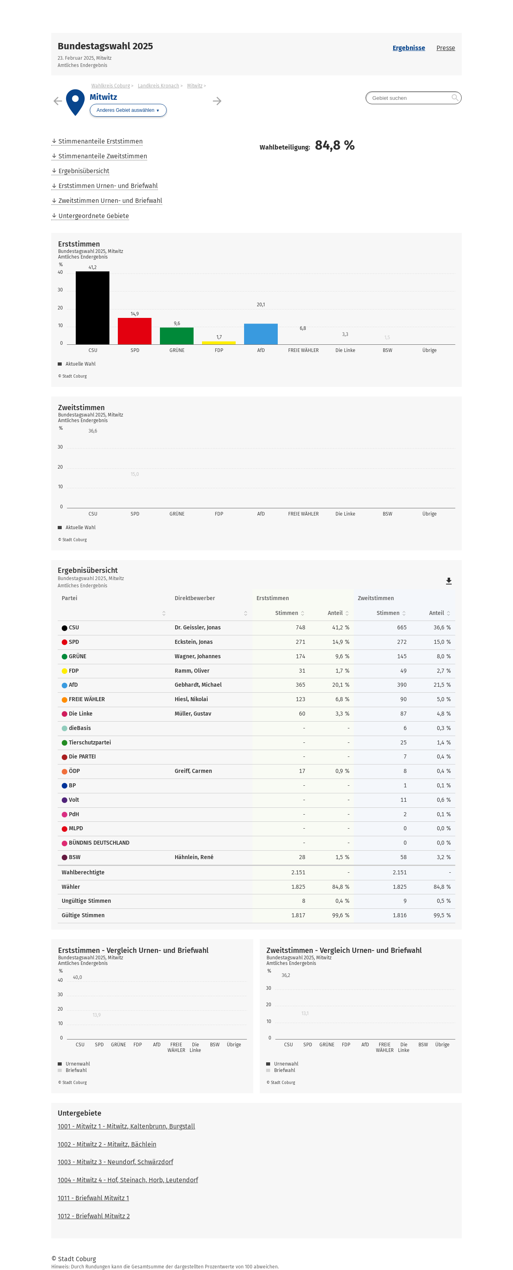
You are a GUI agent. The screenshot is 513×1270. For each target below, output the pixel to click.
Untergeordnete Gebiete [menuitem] (94, 216)
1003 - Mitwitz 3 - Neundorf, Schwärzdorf (115, 1162)
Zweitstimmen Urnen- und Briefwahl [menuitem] (110, 200)
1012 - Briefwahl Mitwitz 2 (94, 1216)
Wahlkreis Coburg (110, 86)
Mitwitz (194, 86)
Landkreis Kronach (158, 86)
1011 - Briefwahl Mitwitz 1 (93, 1198)
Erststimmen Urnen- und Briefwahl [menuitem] (108, 186)
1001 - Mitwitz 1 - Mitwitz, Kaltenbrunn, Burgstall (126, 1126)
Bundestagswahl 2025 (105, 46)
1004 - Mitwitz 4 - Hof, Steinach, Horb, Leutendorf (128, 1180)
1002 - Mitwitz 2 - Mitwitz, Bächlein (107, 1144)
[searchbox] (414, 97)
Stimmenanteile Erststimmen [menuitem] (101, 141)
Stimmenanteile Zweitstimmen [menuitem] (103, 156)
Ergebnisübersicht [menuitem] (84, 171)
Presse (445, 48)
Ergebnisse (409, 48)
